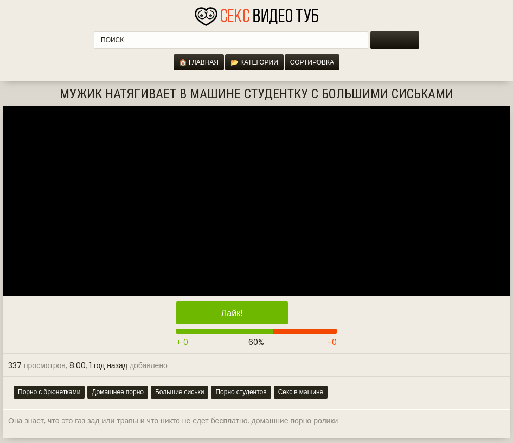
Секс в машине (301, 391)
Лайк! (232, 313)
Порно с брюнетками (49, 391)
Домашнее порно (118, 391)
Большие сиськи (179, 391)
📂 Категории (254, 62)
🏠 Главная (199, 62)
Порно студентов (240, 391)
